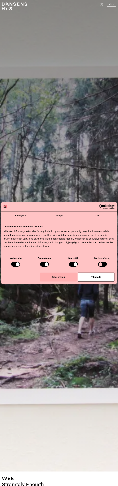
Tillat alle (96, 277)
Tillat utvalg (58, 277)
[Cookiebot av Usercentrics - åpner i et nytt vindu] (101, 206)
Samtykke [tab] (20, 215)
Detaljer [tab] (59, 215)
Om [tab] (97, 215)
